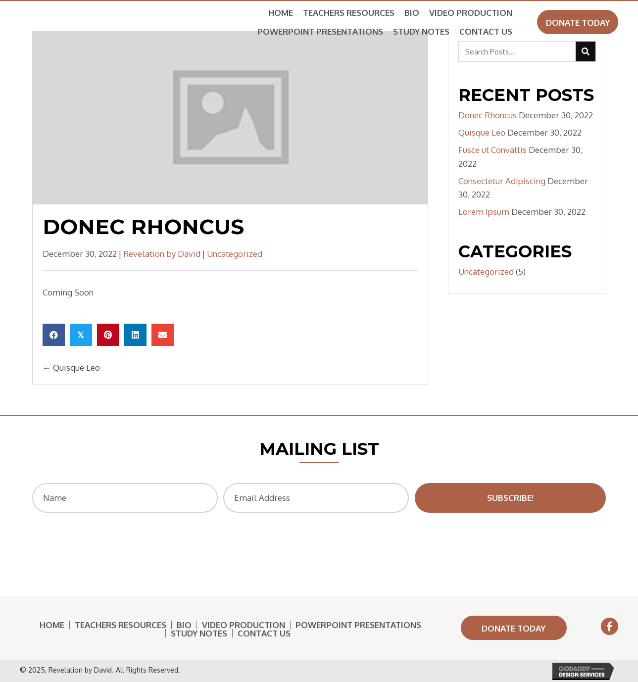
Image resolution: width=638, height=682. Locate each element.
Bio (184, 625)
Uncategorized (234, 253)
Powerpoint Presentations (358, 625)
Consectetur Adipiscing (501, 181)
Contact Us (264, 633)
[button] (577, 22)
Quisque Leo (481, 132)
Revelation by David (161, 253)
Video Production (243, 625)
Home (52, 625)
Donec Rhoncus (487, 115)
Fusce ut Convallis (492, 150)
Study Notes (199, 633)
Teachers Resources (120, 625)
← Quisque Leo (71, 367)
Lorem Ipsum (483, 211)
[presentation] (316, 542)
